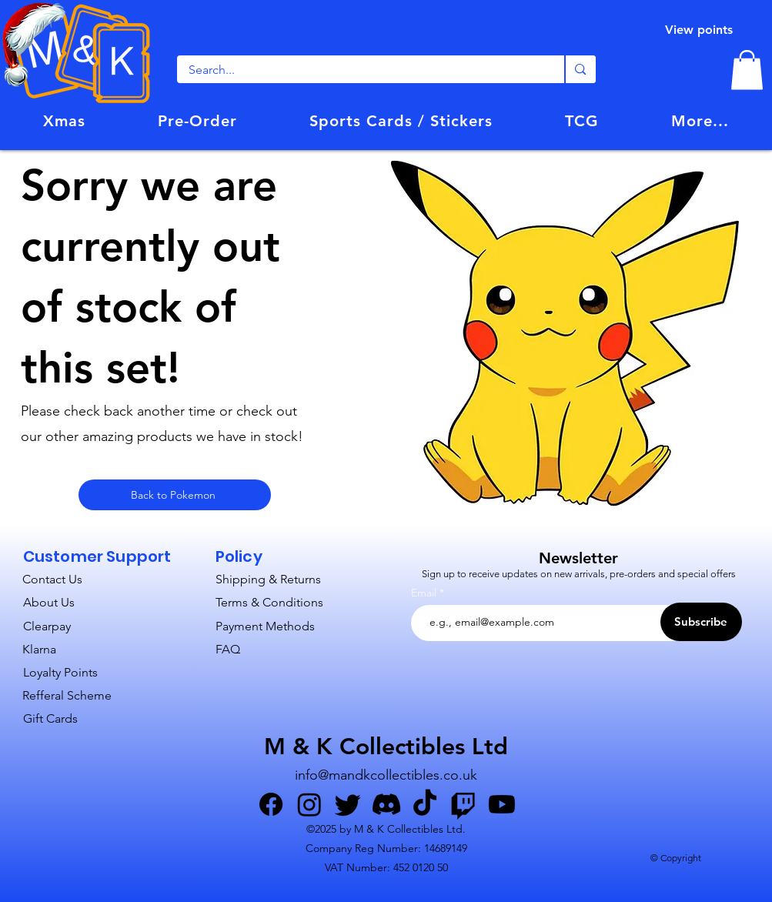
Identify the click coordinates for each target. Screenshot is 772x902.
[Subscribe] (701, 622)
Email (425, 592)
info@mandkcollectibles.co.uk (386, 775)
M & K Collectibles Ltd (386, 746)
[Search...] (361, 70)
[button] (197, 121)
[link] (747, 69)
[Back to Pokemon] (175, 494)
